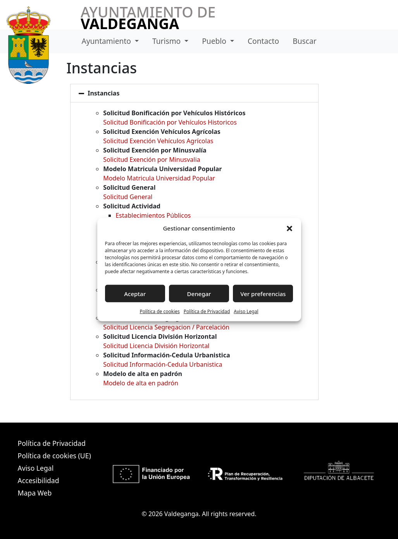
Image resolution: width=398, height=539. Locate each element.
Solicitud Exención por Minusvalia (151, 159)
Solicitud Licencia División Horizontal (156, 345)
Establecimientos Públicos (153, 215)
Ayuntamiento (107, 41)
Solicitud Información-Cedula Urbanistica (162, 364)
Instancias (103, 93)
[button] (289, 228)
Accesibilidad (38, 480)
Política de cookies (159, 311)
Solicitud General (127, 196)
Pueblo (215, 41)
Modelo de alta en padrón (140, 383)
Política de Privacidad (207, 311)
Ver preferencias (263, 293)
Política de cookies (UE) (54, 455)
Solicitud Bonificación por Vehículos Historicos (170, 122)
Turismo (167, 41)
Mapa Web (35, 492)
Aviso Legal (246, 311)
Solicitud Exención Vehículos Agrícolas (158, 141)
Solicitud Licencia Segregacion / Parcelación (166, 327)
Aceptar (135, 293)
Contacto (263, 41)
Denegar (199, 293)
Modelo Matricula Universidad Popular (159, 178)
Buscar (304, 41)
